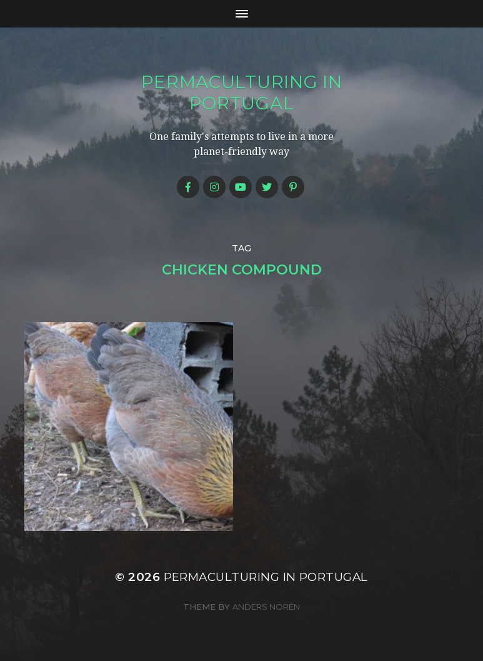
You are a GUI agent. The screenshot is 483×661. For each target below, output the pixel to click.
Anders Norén (266, 607)
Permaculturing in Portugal (241, 92)
